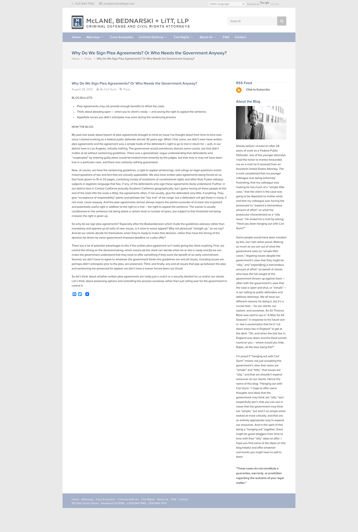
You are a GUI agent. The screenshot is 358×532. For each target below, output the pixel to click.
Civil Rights (182, 37)
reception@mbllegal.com (119, 3)
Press (88, 58)
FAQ (226, 37)
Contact (240, 37)
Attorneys (93, 37)
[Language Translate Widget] (227, 4)
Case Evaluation (121, 37)
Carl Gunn (110, 89)
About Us (206, 37)
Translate (269, 4)
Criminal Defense (151, 37)
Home (76, 37)
